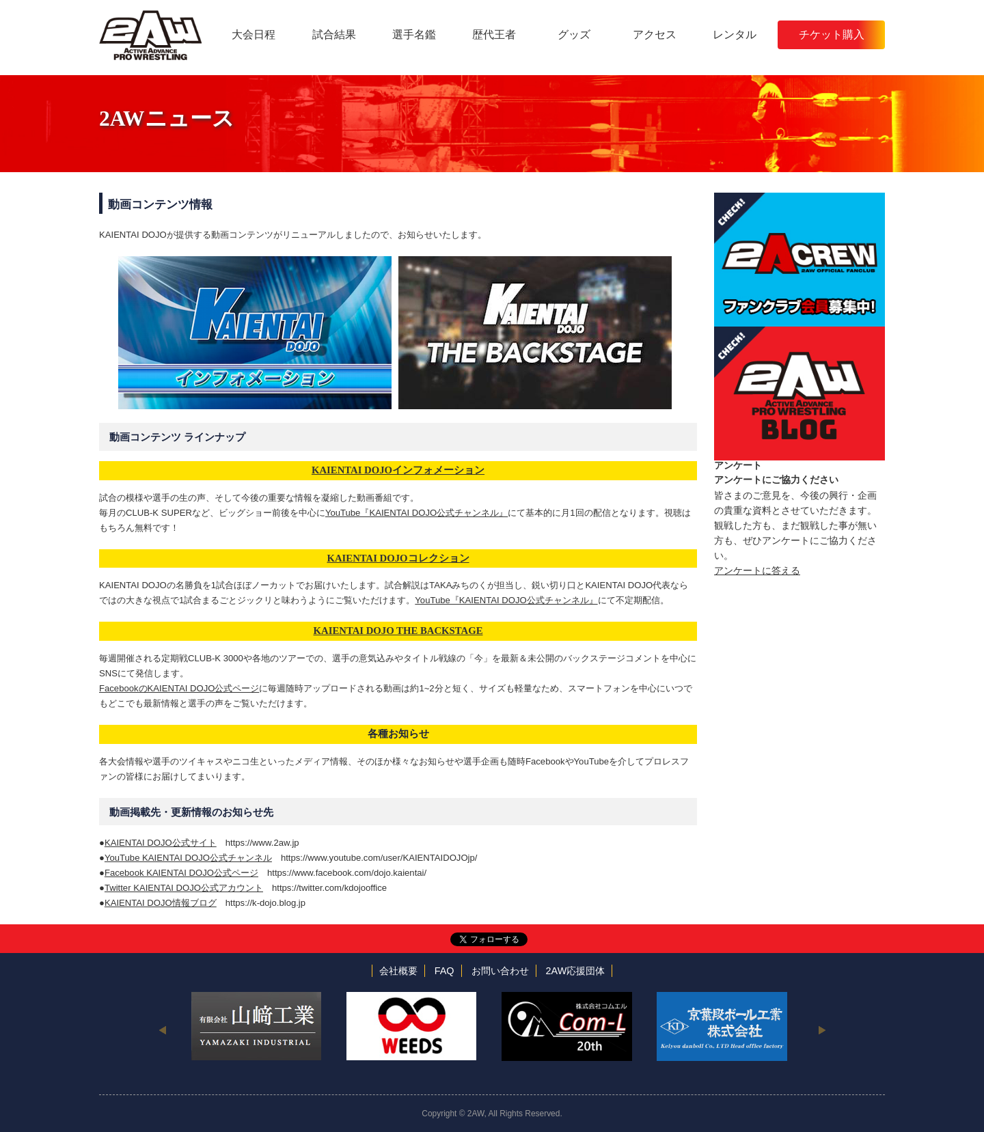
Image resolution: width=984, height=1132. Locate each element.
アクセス (654, 34)
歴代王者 (494, 34)
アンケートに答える (757, 570)
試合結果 (334, 34)
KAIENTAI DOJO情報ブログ (161, 903)
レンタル (734, 34)
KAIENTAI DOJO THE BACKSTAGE (398, 630)
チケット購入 (831, 34)
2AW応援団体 (575, 970)
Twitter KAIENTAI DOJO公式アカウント (184, 888)
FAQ (444, 970)
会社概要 (398, 970)
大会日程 (253, 34)
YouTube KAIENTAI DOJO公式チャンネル (188, 858)
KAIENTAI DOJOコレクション (398, 558)
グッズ (574, 34)
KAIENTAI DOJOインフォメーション (398, 470)
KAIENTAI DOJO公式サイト (161, 843)
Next (822, 1029)
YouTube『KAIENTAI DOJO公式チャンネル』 (416, 513)
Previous (162, 1029)
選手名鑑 (414, 34)
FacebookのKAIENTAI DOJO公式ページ (179, 688)
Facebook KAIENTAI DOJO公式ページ (181, 873)
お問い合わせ (500, 970)
